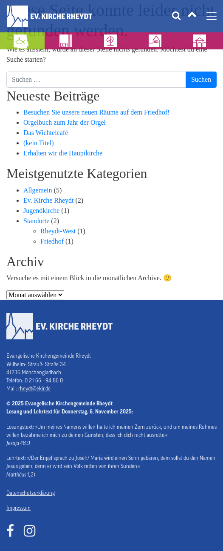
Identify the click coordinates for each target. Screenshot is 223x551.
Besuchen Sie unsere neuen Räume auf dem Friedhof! (96, 112)
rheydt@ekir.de (34, 388)
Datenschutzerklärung (30, 493)
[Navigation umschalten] (211, 16)
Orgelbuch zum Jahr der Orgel (64, 122)
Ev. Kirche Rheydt (48, 200)
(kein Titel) (38, 142)
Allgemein (37, 190)
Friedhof (52, 241)
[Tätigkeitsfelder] (192, 16)
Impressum (18, 508)
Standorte (36, 220)
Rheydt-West (58, 231)
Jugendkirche (41, 210)
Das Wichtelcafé (45, 132)
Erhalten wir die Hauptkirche (62, 153)
